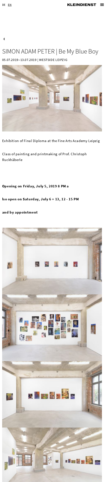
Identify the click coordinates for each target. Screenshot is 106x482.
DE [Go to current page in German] (4, 4)
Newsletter (17, 478)
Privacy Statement (61, 478)
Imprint (39, 478)
